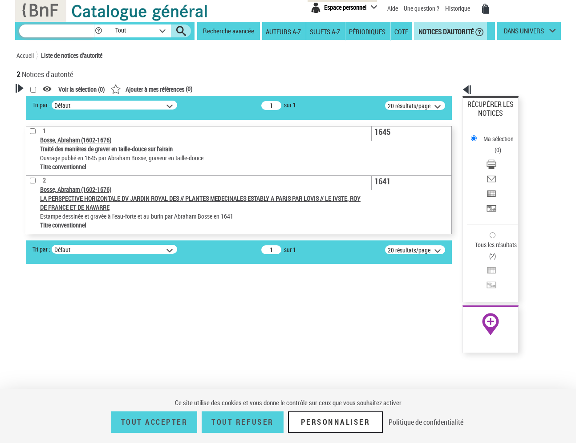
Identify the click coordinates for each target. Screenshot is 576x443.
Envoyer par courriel (493, 144)
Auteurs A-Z (283, 31)
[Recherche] (56, 30)
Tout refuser (242, 422)
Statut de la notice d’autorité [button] (64, 308)
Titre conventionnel (58, 295)
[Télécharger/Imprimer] (502, 134)
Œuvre (37, 281)
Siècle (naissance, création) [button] (63, 368)
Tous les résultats (490, 190)
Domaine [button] (37, 382)
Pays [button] (32, 353)
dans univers (524, 33)
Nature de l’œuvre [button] (49, 323)
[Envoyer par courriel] (502, 144)
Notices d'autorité (445, 31)
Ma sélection (484, 118)
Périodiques (367, 31)
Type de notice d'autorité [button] (59, 267)
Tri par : (156, 105)
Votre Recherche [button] (53, 103)
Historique (458, 8)
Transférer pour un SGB (497, 166)
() (266, 89)
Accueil (25, 55)
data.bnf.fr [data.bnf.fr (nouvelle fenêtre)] (462, 272)
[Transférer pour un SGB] (502, 166)
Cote (401, 31)
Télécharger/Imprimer (495, 134)
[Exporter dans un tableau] (502, 155)
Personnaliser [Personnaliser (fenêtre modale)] (335, 422)
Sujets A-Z (325, 31)
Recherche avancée (228, 30)
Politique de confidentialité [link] (426, 422)
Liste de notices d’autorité (71, 55)
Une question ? (421, 8)
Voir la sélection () (196, 89)
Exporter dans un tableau (500, 155)
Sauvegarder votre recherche (72, 234)
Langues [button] (37, 338)
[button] (98, 30)
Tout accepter (154, 422)
